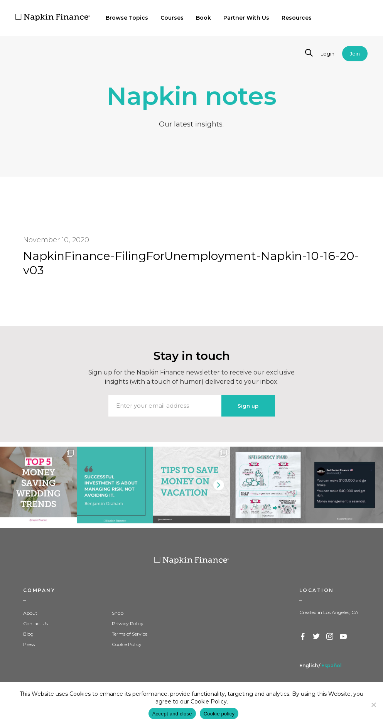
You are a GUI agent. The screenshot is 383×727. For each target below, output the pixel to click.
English (308, 665)
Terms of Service (129, 634)
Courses (172, 17)
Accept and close (172, 714)
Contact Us (35, 623)
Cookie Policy (127, 644)
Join (355, 54)
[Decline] (373, 704)
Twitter (317, 637)
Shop (117, 613)
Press (29, 644)
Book (203, 17)
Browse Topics (127, 17)
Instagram (330, 637)
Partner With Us (246, 17)
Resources (297, 17)
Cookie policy (219, 714)
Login (327, 54)
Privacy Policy (127, 623)
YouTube (344, 637)
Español (331, 665)
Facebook (303, 637)
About (30, 613)
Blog (28, 634)
